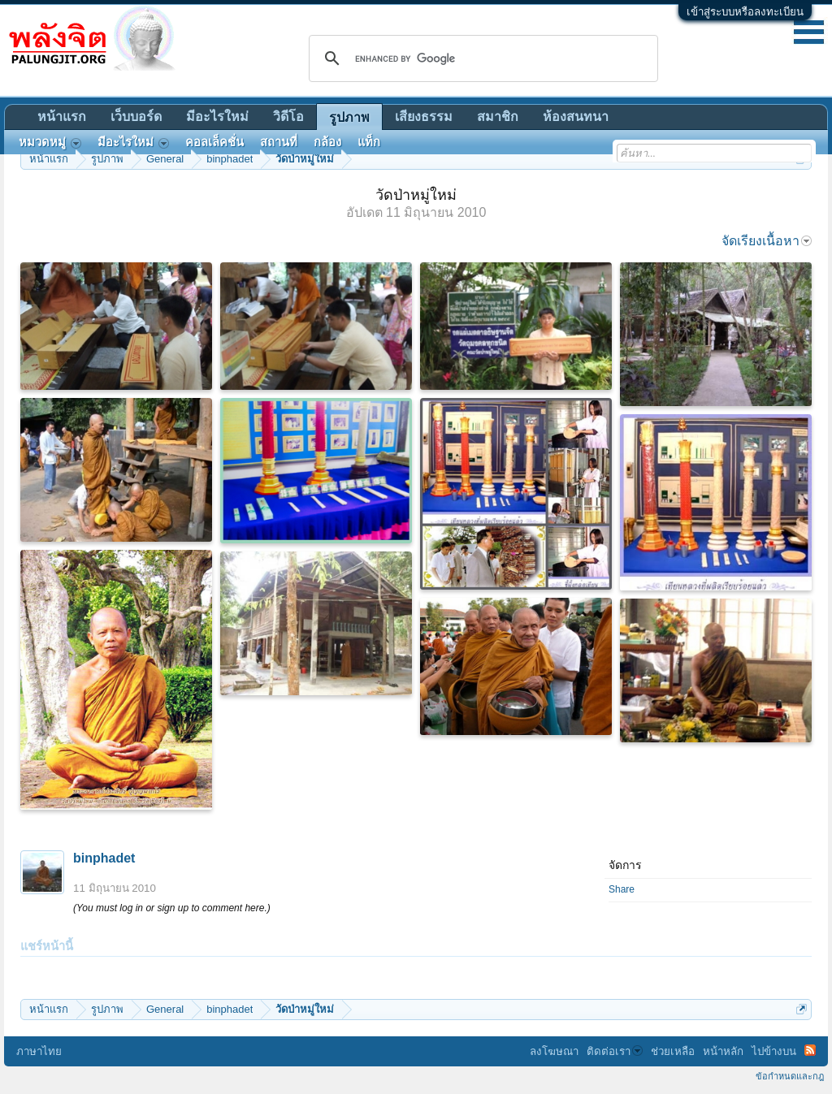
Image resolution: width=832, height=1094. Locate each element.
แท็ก (369, 142)
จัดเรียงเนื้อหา (767, 241)
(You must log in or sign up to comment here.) (172, 908)
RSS (810, 1050)
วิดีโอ (288, 116)
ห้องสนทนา (576, 116)
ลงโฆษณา (554, 1051)
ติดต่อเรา (615, 1051)
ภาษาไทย (39, 1051)
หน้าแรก (61, 116)
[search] (481, 58)
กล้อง (327, 142)
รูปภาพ (349, 117)
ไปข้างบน (774, 1051)
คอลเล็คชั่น (214, 142)
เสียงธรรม (424, 116)
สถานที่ (278, 142)
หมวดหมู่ (50, 142)
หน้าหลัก (723, 1051)
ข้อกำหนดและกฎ (790, 1076)
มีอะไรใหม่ (217, 116)
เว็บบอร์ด (136, 116)
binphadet (104, 858)
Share (622, 889)
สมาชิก (497, 116)
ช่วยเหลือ (673, 1051)
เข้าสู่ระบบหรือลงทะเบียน (745, 12)
